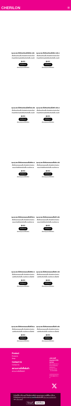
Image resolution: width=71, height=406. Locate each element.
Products (15, 356)
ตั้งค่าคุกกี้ (30, 403)
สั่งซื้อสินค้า (23, 64)
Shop (13, 358)
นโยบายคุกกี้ (19, 399)
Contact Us (15, 365)
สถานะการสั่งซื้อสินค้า (18, 371)
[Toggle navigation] (69, 8)
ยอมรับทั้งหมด (40, 403)
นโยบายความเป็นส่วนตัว (49, 397)
